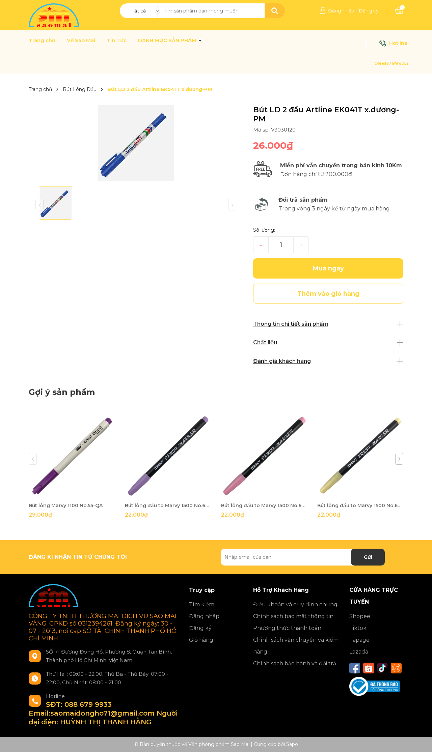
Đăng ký (369, 11)
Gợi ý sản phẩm (62, 392)
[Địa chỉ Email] (303, 557)
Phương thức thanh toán (287, 628)
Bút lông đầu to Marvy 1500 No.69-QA (360, 505)
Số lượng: (264, 230)
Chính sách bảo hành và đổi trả (294, 663)
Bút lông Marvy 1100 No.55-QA (66, 505)
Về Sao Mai (81, 40)
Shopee (359, 616)
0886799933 (391, 63)
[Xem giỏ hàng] (399, 11)
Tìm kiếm (201, 604)
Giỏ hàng (201, 640)
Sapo (292, 744)
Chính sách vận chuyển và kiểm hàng (296, 646)
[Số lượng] (281, 244)
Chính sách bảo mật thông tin (293, 616)
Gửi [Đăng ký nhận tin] (368, 557)
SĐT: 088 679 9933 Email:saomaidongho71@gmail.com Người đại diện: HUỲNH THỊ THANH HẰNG (103, 713)
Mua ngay (328, 268)
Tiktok (358, 628)
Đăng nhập (341, 11)
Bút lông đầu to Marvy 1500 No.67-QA (264, 505)
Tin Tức (117, 40)
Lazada (358, 651)
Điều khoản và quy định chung (295, 604)
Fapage (359, 640)
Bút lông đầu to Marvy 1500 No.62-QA (168, 505)
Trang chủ (42, 40)
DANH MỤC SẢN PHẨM (168, 40)
